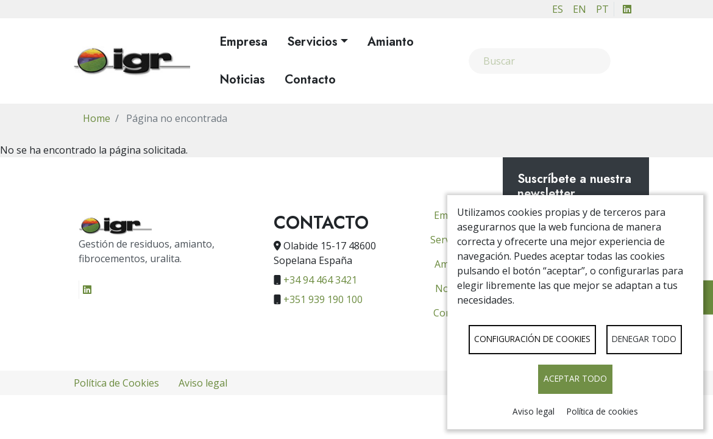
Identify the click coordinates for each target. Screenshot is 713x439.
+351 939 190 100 (323, 299)
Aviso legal (534, 411)
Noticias (242, 79)
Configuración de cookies (532, 338)
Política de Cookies (116, 383)
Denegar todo (644, 338)
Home (96, 118)
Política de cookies (602, 411)
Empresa (243, 42)
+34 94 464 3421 (320, 280)
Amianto (390, 42)
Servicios (312, 42)
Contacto (310, 79)
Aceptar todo (575, 378)
